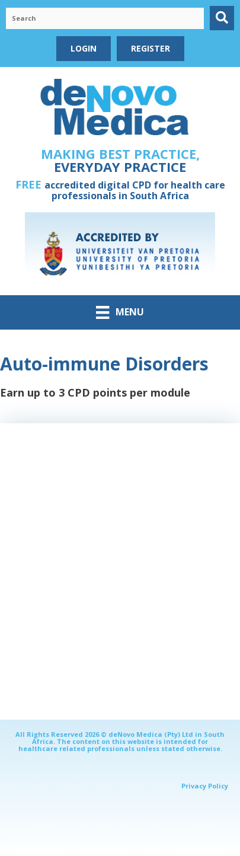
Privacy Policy (204, 785)
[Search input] (105, 18)
